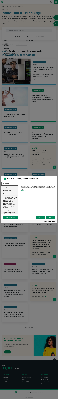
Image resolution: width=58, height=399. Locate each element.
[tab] (10, 183)
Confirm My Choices (10, 217)
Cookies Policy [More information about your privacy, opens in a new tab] (24, 190)
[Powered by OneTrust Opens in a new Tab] (50, 221)
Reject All (40, 217)
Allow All (51, 217)
